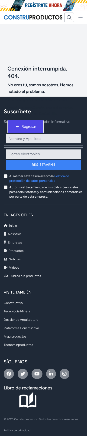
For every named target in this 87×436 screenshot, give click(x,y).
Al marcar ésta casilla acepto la (39, 178)
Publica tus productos (22, 276)
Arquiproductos (15, 336)
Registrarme (43, 165)
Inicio (10, 226)
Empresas (13, 242)
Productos (14, 251)
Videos (11, 268)
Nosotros (13, 234)
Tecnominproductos (18, 345)
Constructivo (13, 303)
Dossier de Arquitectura (21, 320)
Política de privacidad (17, 430)
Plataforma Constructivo (21, 328)
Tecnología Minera (17, 311)
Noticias (12, 259)
